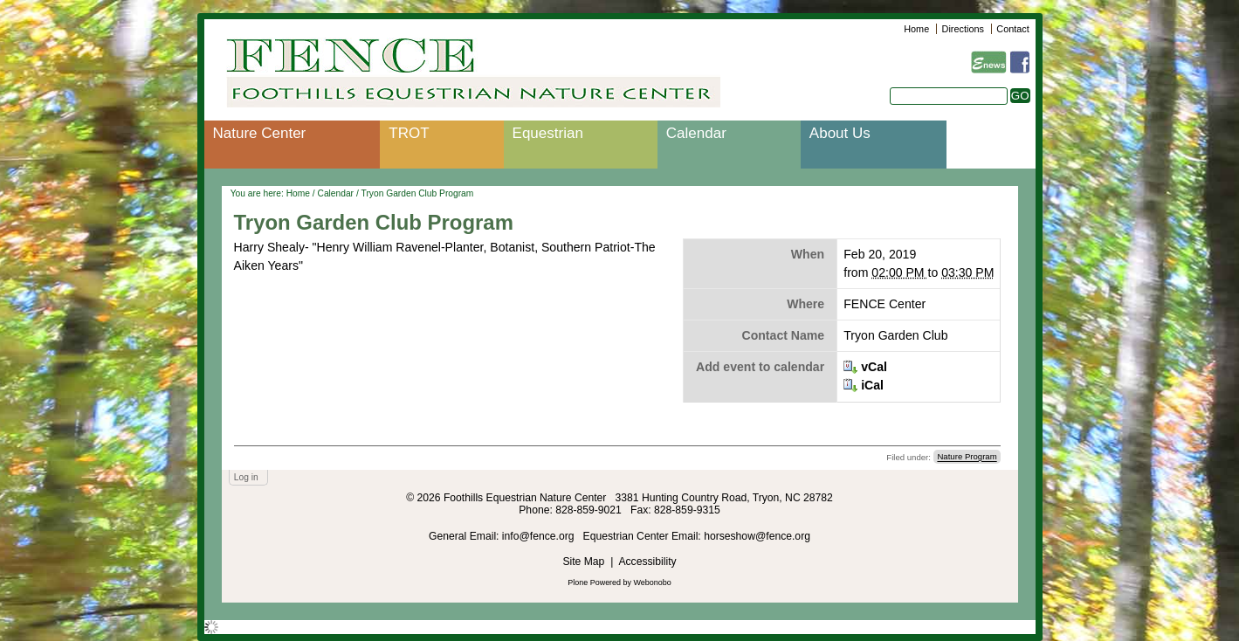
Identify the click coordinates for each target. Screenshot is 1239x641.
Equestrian (548, 133)
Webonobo (652, 582)
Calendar (696, 133)
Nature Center (259, 133)
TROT (409, 133)
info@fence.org (539, 536)
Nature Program (966, 457)
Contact (1012, 29)
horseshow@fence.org (757, 536)
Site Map (583, 561)
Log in (246, 477)
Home (916, 29)
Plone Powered (594, 582)
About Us (840, 133)
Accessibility (647, 561)
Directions (963, 29)
